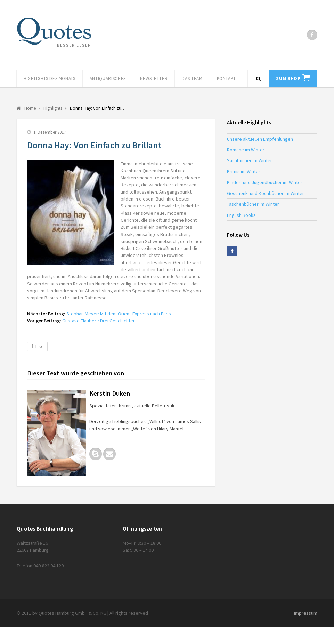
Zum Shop (288, 78)
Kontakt (226, 78)
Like (37, 346)
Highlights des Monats (49, 78)
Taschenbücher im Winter (253, 204)
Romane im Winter (245, 150)
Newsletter (154, 78)
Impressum (305, 613)
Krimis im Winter (243, 171)
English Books (241, 215)
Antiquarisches (108, 78)
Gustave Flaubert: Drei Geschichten (99, 321)
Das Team (192, 78)
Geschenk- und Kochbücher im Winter (265, 193)
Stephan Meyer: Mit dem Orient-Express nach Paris (118, 314)
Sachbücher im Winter (249, 160)
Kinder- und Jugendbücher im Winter (264, 182)
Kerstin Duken (109, 393)
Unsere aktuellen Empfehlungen (260, 139)
